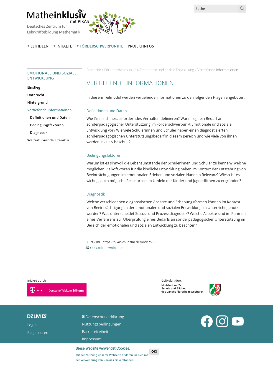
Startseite (94, 69)
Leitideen (40, 46)
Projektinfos (141, 46)
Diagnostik (39, 132)
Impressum (92, 338)
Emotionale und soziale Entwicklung (167, 69)
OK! (154, 352)
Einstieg (33, 87)
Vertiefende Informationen (49, 110)
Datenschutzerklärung (105, 316)
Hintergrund (37, 102)
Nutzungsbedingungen (101, 324)
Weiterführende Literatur (48, 140)
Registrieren (37, 332)
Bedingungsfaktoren (47, 125)
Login (32, 324)
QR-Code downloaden (106, 248)
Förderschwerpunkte (101, 46)
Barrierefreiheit (95, 331)
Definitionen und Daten (50, 117)
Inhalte (64, 46)
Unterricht (35, 95)
